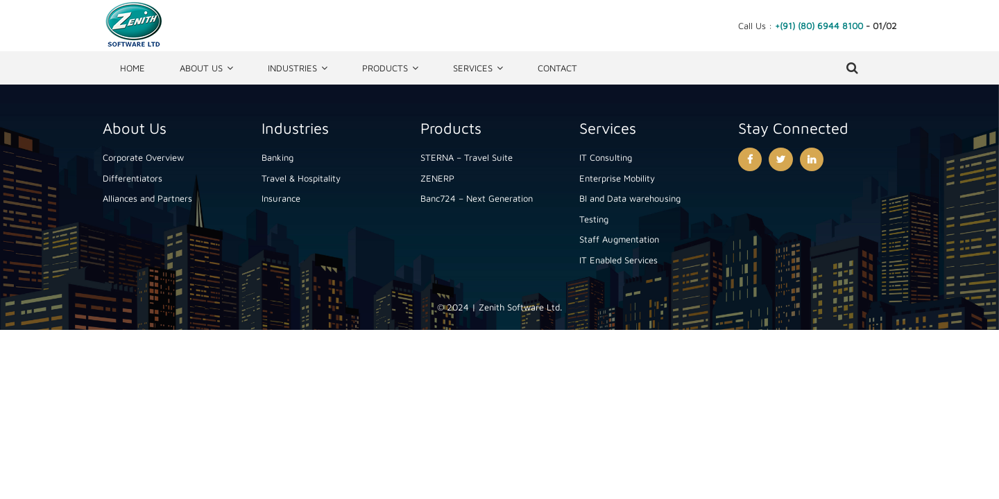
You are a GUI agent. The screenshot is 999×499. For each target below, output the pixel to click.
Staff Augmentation (619, 239)
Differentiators (132, 178)
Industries (292, 67)
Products (385, 67)
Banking (277, 157)
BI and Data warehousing (630, 198)
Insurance (281, 198)
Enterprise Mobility (617, 178)
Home (132, 67)
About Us (201, 67)
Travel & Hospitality (301, 178)
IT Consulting (605, 157)
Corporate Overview (143, 157)
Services (473, 67)
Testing (593, 219)
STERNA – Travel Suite (466, 157)
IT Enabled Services (618, 259)
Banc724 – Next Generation (476, 198)
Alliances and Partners (147, 198)
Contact (557, 67)
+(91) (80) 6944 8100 (819, 25)
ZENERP (437, 178)
